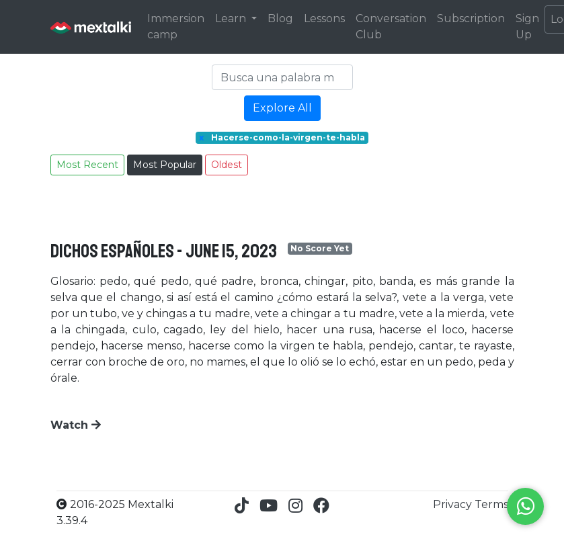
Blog (280, 18)
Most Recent (87, 165)
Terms (491, 504)
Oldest (226, 165)
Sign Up (527, 26)
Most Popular (164, 165)
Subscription (471, 18)
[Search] (282, 77)
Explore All (282, 107)
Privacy (454, 504)
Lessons (324, 18)
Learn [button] (232, 18)
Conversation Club (391, 26)
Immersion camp (175, 26)
